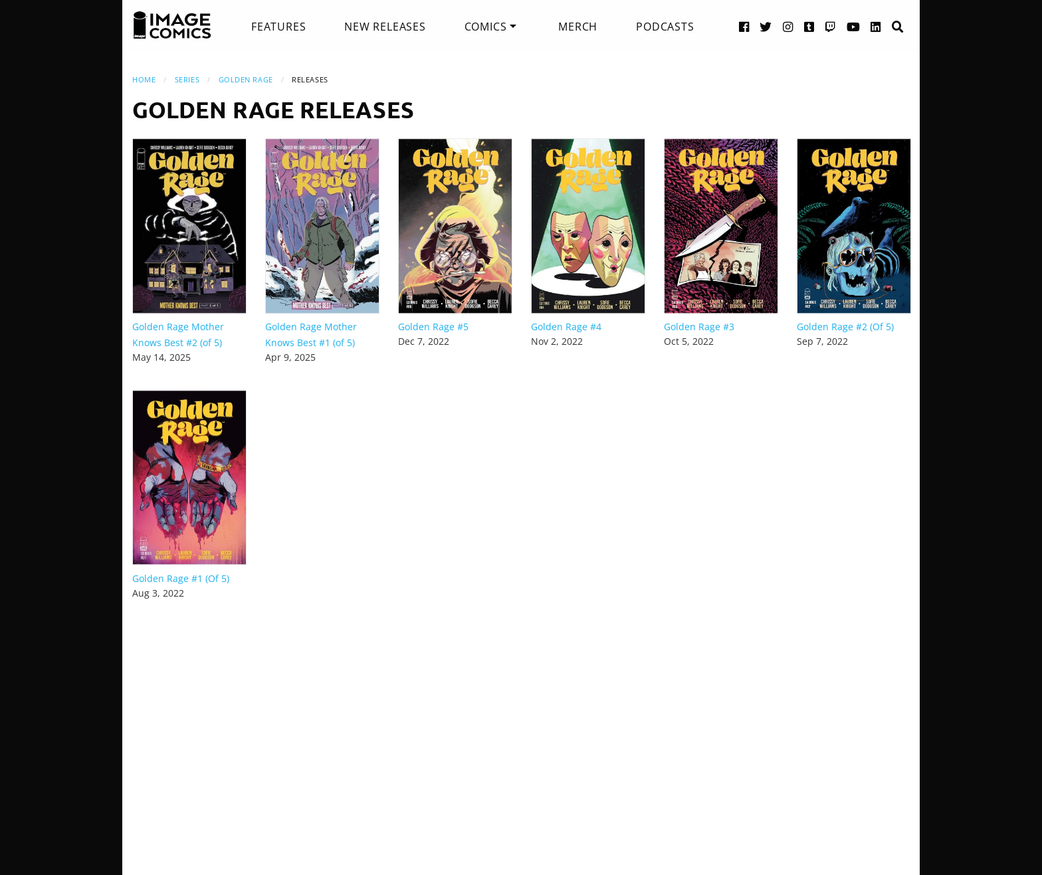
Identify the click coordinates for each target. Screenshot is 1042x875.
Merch (577, 26)
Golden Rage (246, 79)
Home (144, 79)
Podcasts (665, 26)
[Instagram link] (788, 26)
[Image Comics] (172, 25)
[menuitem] (278, 26)
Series (187, 79)
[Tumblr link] (809, 26)
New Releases (385, 26)
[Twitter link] (766, 26)
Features (278, 26)
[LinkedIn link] (876, 26)
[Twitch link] (830, 26)
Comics (486, 26)
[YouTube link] (854, 26)
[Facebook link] (744, 26)
